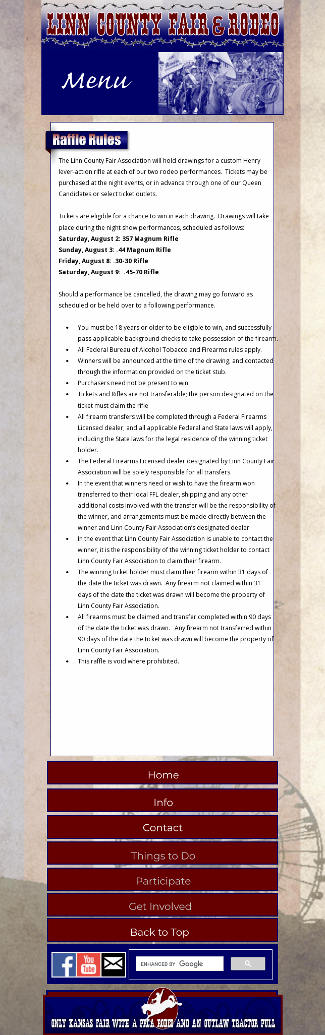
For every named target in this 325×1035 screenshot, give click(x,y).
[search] (178, 963)
